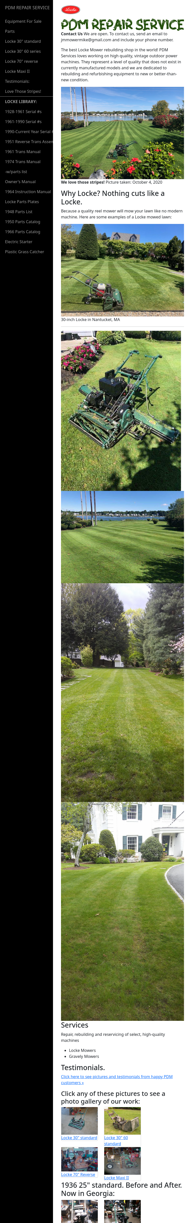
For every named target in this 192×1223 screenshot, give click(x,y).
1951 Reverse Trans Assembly (32, 141)
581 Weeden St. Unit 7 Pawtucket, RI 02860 (108, 1205)
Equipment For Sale (23, 21)
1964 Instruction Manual (28, 191)
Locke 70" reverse (21, 61)
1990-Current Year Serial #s (30, 131)
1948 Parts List (18, 211)
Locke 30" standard (23, 41)
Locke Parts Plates (22, 201)
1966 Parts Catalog (22, 231)
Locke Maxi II (17, 71)
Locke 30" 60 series (23, 51)
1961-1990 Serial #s (23, 121)
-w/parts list (16, 171)
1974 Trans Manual (22, 161)
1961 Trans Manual (22, 151)
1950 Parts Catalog (22, 221)
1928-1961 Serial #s (23, 111)
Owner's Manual (20, 181)
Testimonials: (23, 86)
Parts (10, 31)
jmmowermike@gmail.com (93, 1211)
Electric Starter (18, 241)
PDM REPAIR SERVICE (27, 8)
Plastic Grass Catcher (24, 251)
